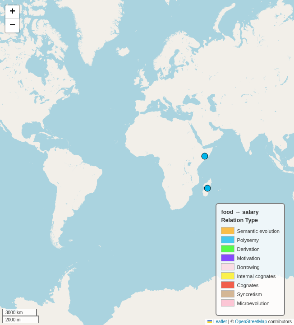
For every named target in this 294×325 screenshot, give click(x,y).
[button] (12, 12)
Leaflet (217, 321)
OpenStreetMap (251, 321)
